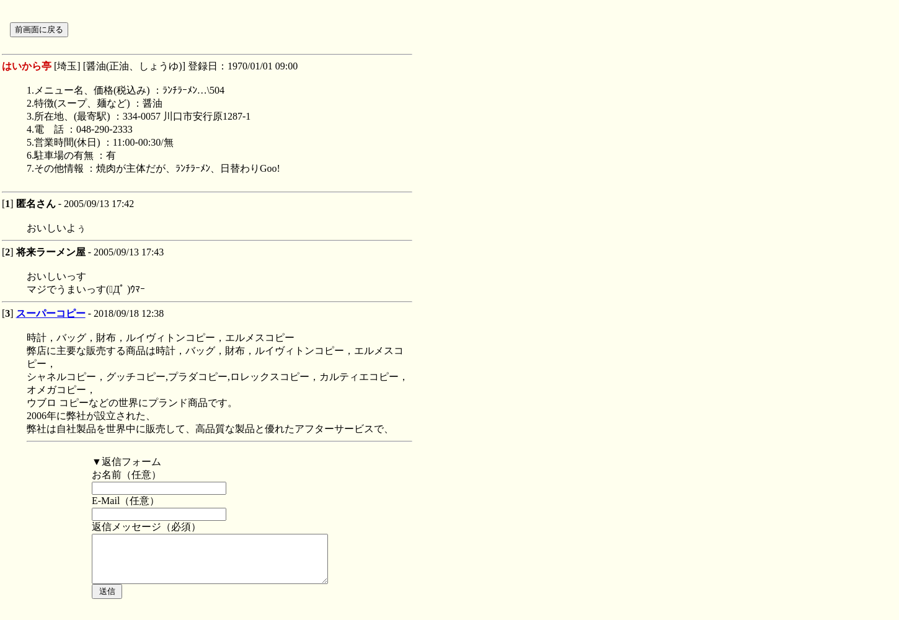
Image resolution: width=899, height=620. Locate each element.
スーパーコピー (51, 313)
